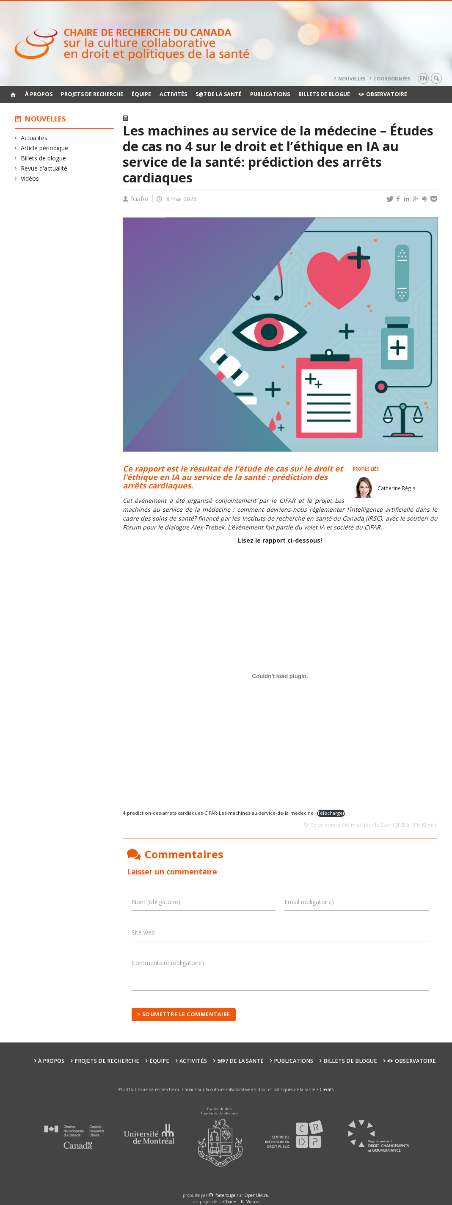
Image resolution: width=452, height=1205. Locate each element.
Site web (143, 932)
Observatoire (382, 94)
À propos (38, 94)
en (423, 78)
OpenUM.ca (256, 1195)
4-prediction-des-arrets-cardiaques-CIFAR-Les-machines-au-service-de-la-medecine (218, 813)
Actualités (34, 138)
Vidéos (30, 178)
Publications (270, 94)
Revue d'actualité (44, 168)
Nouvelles (352, 78)
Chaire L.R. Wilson (241, 1202)
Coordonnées (392, 78)
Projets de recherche (92, 94)
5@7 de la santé (219, 94)
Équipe (141, 94)
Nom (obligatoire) (156, 902)
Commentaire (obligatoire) (168, 963)
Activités (173, 94)
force (225, 1195)
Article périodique (44, 148)
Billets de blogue (324, 94)
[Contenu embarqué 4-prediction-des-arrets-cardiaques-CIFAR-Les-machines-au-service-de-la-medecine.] (280, 676)
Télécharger (331, 813)
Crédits (326, 1089)
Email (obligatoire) (309, 902)
